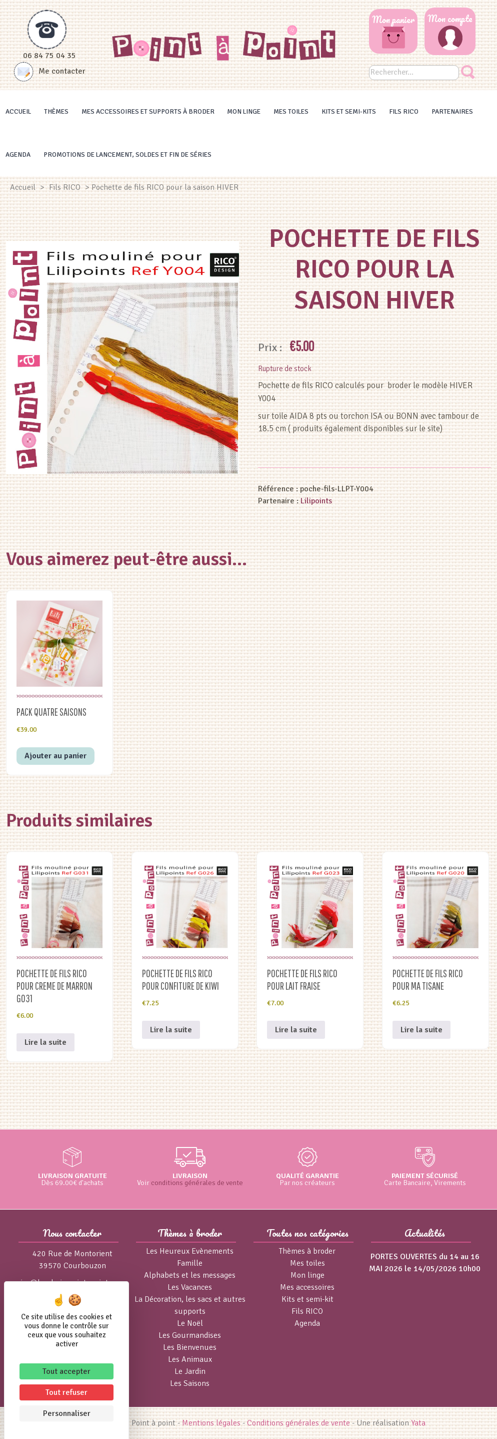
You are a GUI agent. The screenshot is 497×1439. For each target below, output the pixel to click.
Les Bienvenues (189, 1347)
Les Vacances (190, 1287)
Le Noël (190, 1323)
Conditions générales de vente (298, 1423)
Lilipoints (316, 501)
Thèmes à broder (307, 1251)
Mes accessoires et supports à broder (148, 111)
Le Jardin (190, 1371)
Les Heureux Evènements (190, 1251)
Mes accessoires (307, 1287)
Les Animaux (190, 1359)
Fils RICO (403, 111)
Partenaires (452, 111)
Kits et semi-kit (308, 1299)
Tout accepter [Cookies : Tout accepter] (66, 1371)
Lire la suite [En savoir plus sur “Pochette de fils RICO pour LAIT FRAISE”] (296, 1030)
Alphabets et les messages (190, 1275)
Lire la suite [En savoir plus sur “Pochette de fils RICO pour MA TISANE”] (421, 1030)
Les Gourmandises (189, 1335)
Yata (418, 1423)
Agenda (18, 154)
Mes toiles (291, 111)
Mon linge (243, 111)
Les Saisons (190, 1383)
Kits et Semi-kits (349, 111)
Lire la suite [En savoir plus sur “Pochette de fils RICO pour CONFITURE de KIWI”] (171, 1030)
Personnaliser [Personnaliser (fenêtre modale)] (66, 1413)
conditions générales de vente (197, 1182)
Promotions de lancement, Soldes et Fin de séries (128, 154)
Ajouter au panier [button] (55, 756)
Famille (189, 1263)
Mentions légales (211, 1423)
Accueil (18, 111)
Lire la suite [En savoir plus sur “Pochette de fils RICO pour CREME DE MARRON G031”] (45, 1042)
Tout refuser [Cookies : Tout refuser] (67, 1392)
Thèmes (56, 111)
